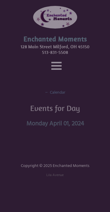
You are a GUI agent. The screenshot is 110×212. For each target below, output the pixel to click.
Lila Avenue (55, 175)
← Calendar (55, 92)
